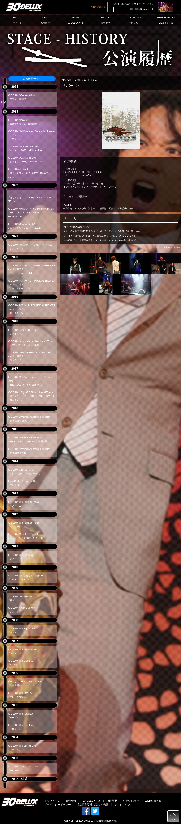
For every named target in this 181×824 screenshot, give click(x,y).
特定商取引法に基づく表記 (92, 804)
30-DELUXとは (91, 800)
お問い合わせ (131, 800)
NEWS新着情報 (45, 20)
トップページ (52, 800)
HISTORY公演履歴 (105, 20)
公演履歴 (112, 800)
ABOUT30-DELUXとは (75, 20)
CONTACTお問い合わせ (135, 20)
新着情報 (71, 800)
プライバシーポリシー (57, 804)
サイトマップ (122, 804)
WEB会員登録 (153, 800)
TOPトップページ (15, 20)
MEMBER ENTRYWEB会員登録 (166, 20)
